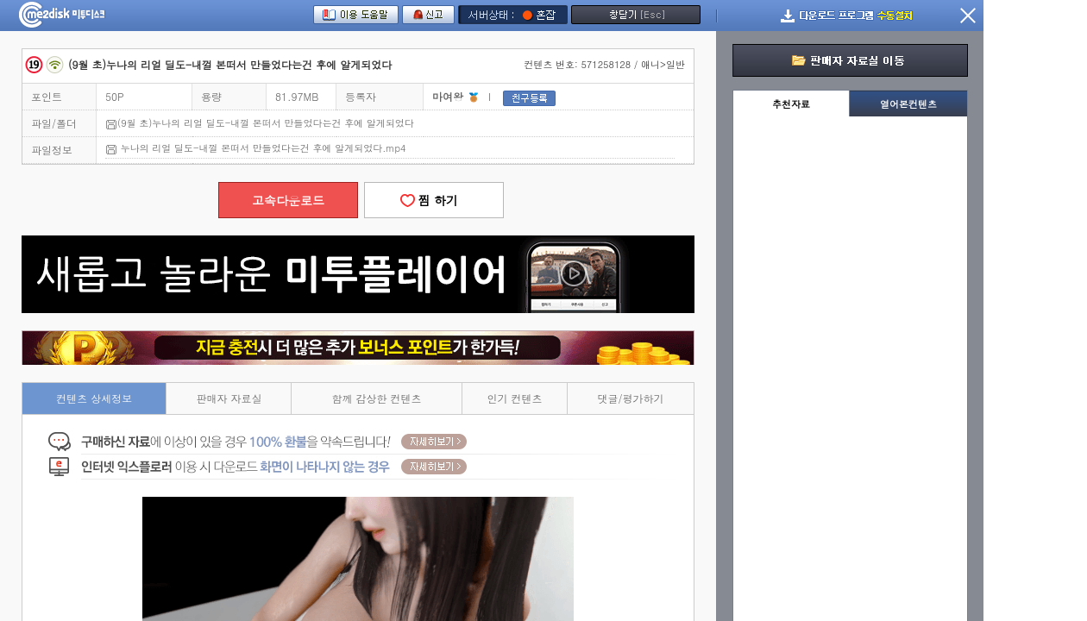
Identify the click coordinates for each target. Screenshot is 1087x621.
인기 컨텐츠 (515, 398)
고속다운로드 (288, 200)
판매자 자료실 (228, 398)
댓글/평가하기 (631, 398)
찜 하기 (434, 200)
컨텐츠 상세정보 (94, 398)
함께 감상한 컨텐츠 (377, 398)
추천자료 (791, 103)
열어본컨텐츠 (908, 103)
